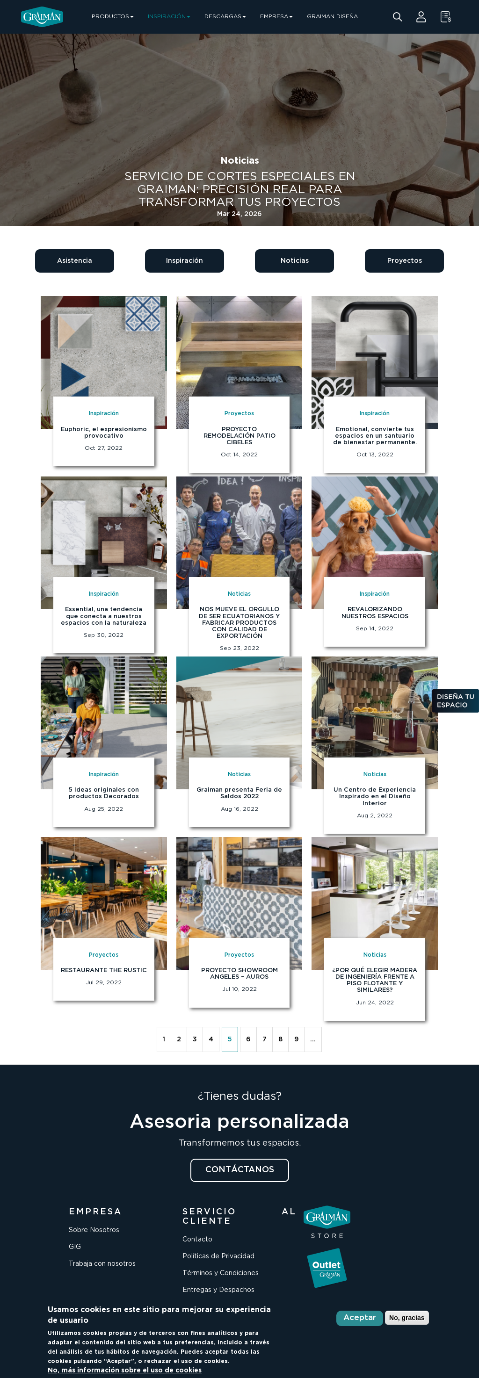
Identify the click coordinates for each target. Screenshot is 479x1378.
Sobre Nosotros (94, 1230)
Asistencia (74, 261)
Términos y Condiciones (220, 1273)
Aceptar (359, 1317)
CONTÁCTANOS (239, 1170)
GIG (75, 1247)
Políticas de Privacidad (218, 1256)
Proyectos (404, 261)
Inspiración (184, 261)
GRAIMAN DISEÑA (332, 16)
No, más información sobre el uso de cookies (125, 1370)
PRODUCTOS (113, 16)
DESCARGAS (225, 16)
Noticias (295, 261)
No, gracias (406, 1317)
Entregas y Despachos (218, 1290)
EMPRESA (276, 16)
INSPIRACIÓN (169, 16)
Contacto (197, 1239)
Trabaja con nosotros (102, 1264)
